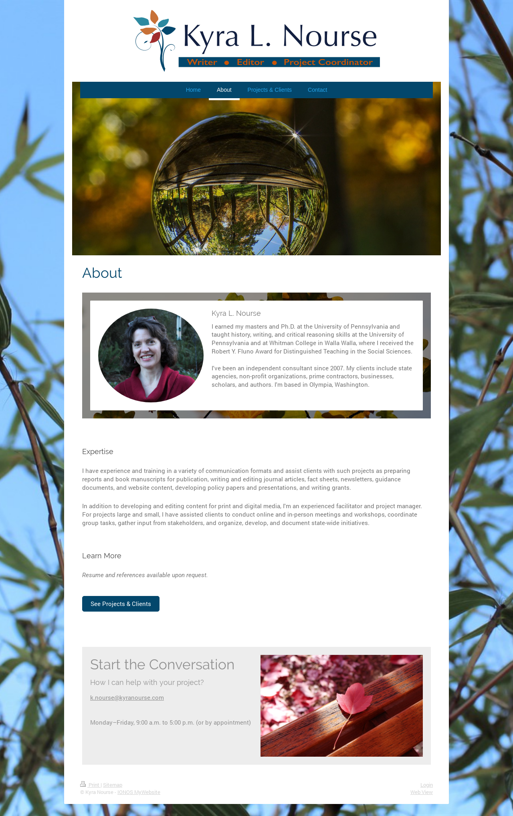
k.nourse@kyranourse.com (127, 697)
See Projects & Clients (121, 604)
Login (426, 784)
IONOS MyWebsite (138, 792)
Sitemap (112, 784)
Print (90, 784)
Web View (421, 792)
